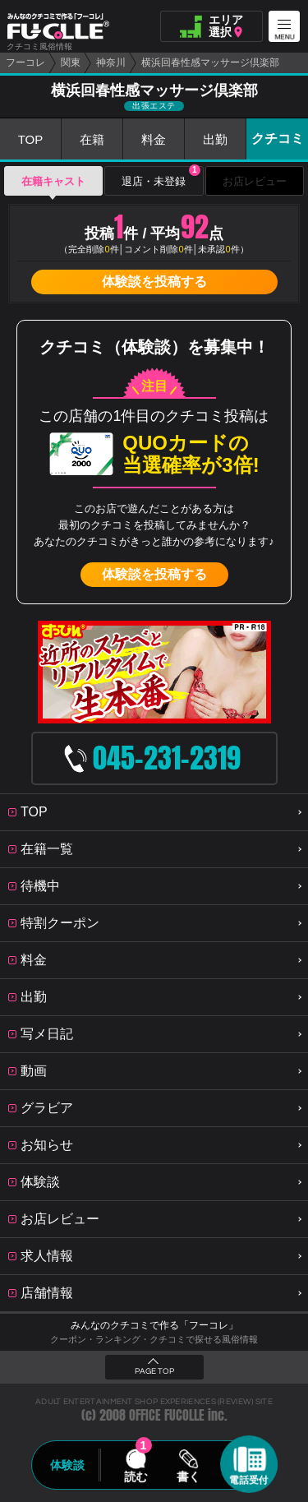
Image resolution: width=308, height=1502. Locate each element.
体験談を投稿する (154, 282)
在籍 (92, 139)
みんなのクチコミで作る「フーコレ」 (154, 1325)
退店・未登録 (161, 176)
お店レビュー (255, 181)
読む (135, 1476)
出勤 (215, 139)
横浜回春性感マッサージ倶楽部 (210, 62)
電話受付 (249, 1480)
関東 (70, 62)
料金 (153, 139)
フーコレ (25, 62)
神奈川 (111, 62)
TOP (31, 139)
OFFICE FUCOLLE (167, 1415)
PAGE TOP (154, 1371)
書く (188, 1476)
